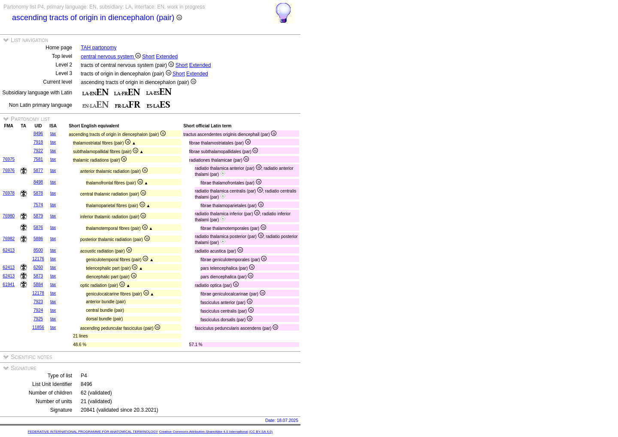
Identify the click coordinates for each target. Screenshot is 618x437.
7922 (38, 150)
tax (53, 133)
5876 (38, 227)
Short (148, 57)
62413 (9, 250)
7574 (38, 204)
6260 (38, 267)
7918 (38, 142)
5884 (38, 284)
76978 (9, 193)
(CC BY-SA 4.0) (261, 432)
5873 (38, 276)
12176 (38, 258)
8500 (38, 250)
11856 (38, 327)
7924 (38, 310)
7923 (38, 301)
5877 (38, 170)
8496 (38, 133)
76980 (9, 216)
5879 (38, 216)
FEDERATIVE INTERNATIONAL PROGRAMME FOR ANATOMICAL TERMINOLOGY (93, 432)
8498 (38, 182)
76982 (9, 238)
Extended (167, 57)
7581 (38, 159)
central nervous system (111, 57)
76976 (9, 170)
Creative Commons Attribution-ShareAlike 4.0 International (203, 432)
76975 (9, 159)
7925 (38, 318)
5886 (38, 238)
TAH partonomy (98, 48)
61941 (9, 284)
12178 (38, 293)
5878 (38, 193)
